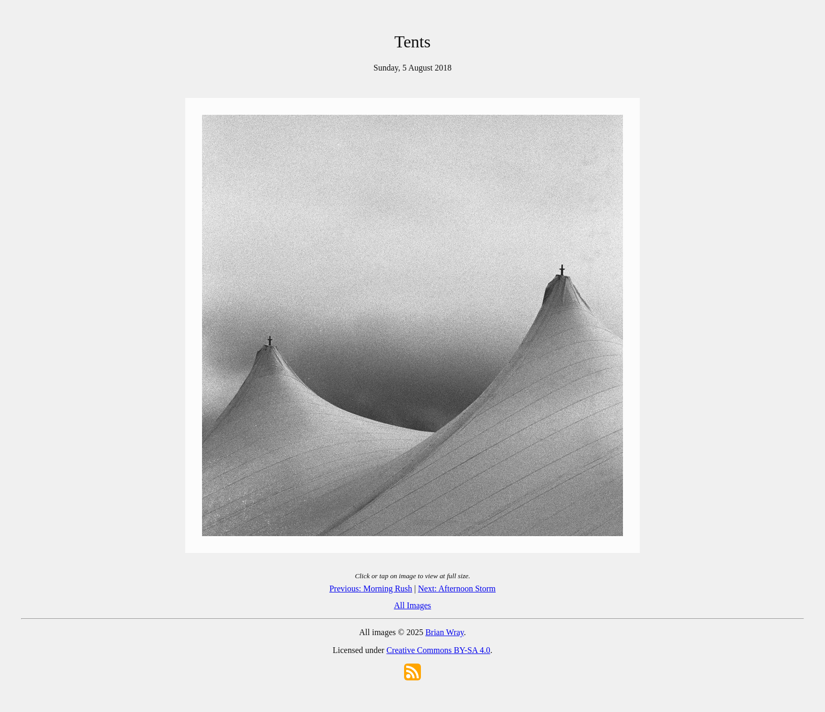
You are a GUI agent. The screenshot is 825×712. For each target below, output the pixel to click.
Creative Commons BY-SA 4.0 (438, 650)
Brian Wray (444, 632)
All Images (412, 605)
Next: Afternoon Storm (457, 588)
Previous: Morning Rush (370, 588)
